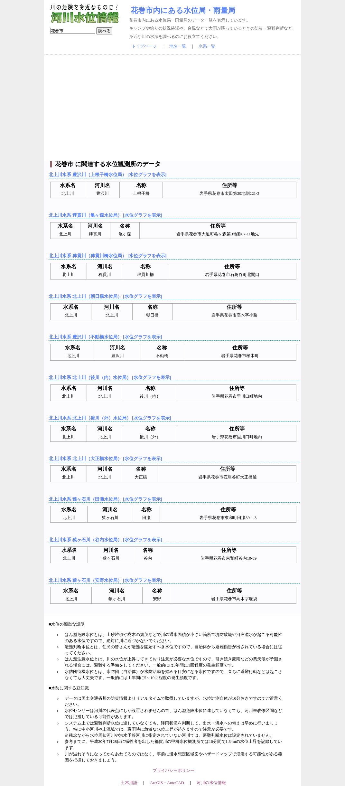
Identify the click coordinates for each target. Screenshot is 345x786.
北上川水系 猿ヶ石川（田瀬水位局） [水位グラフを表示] (105, 499)
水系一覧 (207, 46)
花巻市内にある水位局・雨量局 (183, 10)
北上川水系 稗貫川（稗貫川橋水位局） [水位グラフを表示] (107, 255)
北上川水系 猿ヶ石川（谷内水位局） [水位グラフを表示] (105, 539)
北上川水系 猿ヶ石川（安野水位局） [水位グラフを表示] (105, 580)
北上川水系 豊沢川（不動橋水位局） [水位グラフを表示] (105, 336)
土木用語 (129, 783)
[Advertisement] (172, 108)
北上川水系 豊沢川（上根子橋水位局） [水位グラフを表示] (107, 174)
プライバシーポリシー (173, 770)
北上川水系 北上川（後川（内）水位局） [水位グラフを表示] (110, 377)
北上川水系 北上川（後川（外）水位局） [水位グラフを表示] (110, 418)
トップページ (144, 46)
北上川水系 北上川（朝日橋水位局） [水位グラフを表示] (105, 296)
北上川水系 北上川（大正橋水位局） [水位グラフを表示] (105, 458)
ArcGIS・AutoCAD (167, 783)
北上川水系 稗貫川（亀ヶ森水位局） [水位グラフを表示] (105, 215)
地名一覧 (177, 46)
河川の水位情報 (211, 783)
